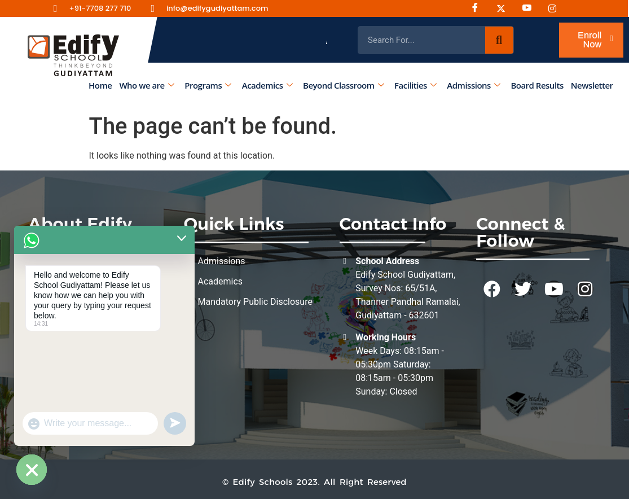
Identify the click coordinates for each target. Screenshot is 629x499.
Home (100, 85)
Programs (208, 85)
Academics (267, 85)
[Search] (499, 40)
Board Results (537, 85)
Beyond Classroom (343, 85)
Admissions (473, 85)
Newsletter (592, 85)
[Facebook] (478, 8)
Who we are (147, 85)
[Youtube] (530, 8)
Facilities (416, 85)
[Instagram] (504, 8)
